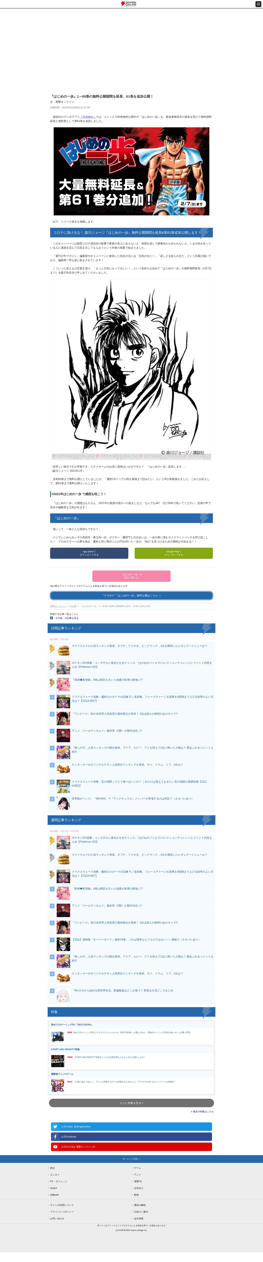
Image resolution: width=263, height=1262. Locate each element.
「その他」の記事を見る (66, 618)
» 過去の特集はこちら (202, 1111)
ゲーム (137, 1168)
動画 (136, 1194)
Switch (53, 1188)
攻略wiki (54, 1194)
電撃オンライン (58, 606)
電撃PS (138, 1181)
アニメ (137, 1174)
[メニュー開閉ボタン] (258, 4)
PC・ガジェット (58, 1181)
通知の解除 (140, 1205)
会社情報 (138, 1218)
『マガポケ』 (88, 116)
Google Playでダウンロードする (173, 553)
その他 (73, 606)
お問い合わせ (57, 1218)
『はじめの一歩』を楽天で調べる (131, 576)
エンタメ (55, 1174)
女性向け (138, 1188)
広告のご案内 (141, 1211)
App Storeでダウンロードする (89, 553)
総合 (52, 1168)
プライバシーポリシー (62, 1211)
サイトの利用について (62, 1205)
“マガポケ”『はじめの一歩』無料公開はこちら (130, 595)
